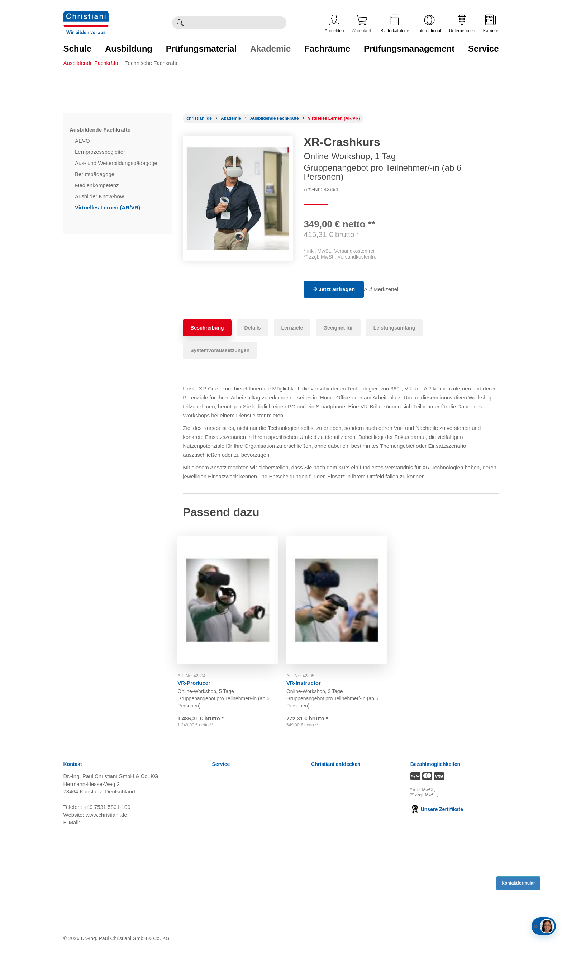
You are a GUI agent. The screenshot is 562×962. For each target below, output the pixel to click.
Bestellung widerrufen (238, 923)
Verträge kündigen (234, 851)
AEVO (83, 141)
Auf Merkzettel (386, 289)
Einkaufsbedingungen (238, 878)
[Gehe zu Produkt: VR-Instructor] (341, 597)
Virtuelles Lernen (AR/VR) (108, 207)
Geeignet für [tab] (338, 328)
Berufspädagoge (95, 174)
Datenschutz (227, 833)
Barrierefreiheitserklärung (242, 887)
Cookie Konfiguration (237, 860)
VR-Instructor (309, 677)
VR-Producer (199, 677)
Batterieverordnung (235, 869)
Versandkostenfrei (354, 251)
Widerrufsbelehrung (235, 815)
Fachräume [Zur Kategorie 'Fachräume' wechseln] (327, 48)
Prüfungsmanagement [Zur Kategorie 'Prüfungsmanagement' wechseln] (409, 48)
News (219, 789)
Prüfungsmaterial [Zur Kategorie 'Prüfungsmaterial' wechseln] (201, 48)
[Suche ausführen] (180, 22)
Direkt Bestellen (231, 905)
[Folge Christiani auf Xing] (484, 950)
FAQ (217, 914)
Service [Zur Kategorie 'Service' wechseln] (483, 48)
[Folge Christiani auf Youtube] (472, 950)
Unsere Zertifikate (436, 821)
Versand (222, 798)
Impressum (225, 842)
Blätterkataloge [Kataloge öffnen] (394, 24)
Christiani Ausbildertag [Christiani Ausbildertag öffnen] (338, 824)
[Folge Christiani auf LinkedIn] (459, 950)
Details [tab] (252, 328)
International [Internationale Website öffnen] (429, 24)
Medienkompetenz (97, 185)
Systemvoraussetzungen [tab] (219, 350)
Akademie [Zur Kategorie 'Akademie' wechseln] (270, 48)
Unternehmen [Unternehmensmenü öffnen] (462, 24)
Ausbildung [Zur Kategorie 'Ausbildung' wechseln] (128, 48)
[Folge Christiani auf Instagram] (496, 950)
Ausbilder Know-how (100, 196)
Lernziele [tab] (292, 328)
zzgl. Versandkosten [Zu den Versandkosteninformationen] (456, 801)
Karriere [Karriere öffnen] (491, 24)
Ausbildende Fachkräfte (91, 63)
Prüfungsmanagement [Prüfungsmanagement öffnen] (337, 807)
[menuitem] (94, 70)
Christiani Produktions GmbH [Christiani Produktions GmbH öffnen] (345, 851)
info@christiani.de (102, 834)
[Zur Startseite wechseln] (86, 16)
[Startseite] (199, 118)
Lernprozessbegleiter (101, 152)
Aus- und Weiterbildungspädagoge (117, 163)
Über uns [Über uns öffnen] (322, 842)
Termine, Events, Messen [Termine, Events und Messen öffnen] (341, 815)
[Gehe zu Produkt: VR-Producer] (232, 597)
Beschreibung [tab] (207, 328)
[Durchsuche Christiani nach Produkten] (236, 22)
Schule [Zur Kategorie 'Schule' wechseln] (77, 48)
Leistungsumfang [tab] (394, 328)
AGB (218, 807)
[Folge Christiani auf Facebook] (448, 950)
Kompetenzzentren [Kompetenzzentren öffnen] (333, 798)
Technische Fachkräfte (152, 63)
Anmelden (334, 24)
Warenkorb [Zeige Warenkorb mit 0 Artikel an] (362, 24)
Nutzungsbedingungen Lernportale (253, 824)
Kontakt (221, 896)
